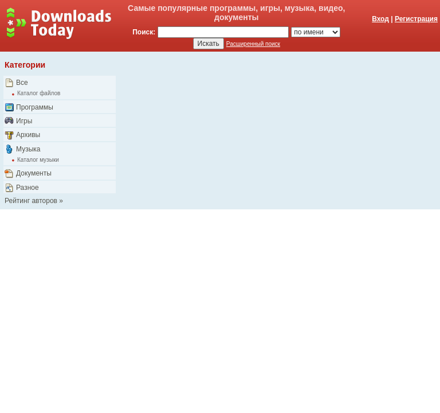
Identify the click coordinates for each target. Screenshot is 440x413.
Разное (27, 188)
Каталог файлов (38, 93)
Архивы (28, 135)
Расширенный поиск (253, 44)
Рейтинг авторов (31, 201)
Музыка (28, 149)
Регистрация (416, 19)
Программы (34, 107)
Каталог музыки (38, 160)
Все (22, 83)
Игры (24, 121)
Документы (34, 173)
